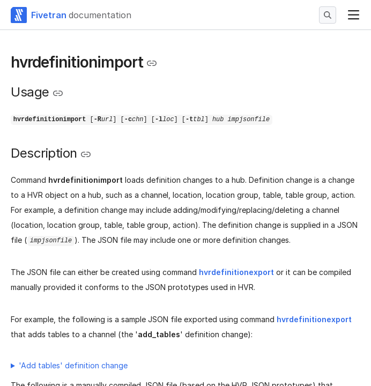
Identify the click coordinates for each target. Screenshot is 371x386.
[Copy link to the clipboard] (151, 63)
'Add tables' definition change (73, 365)
